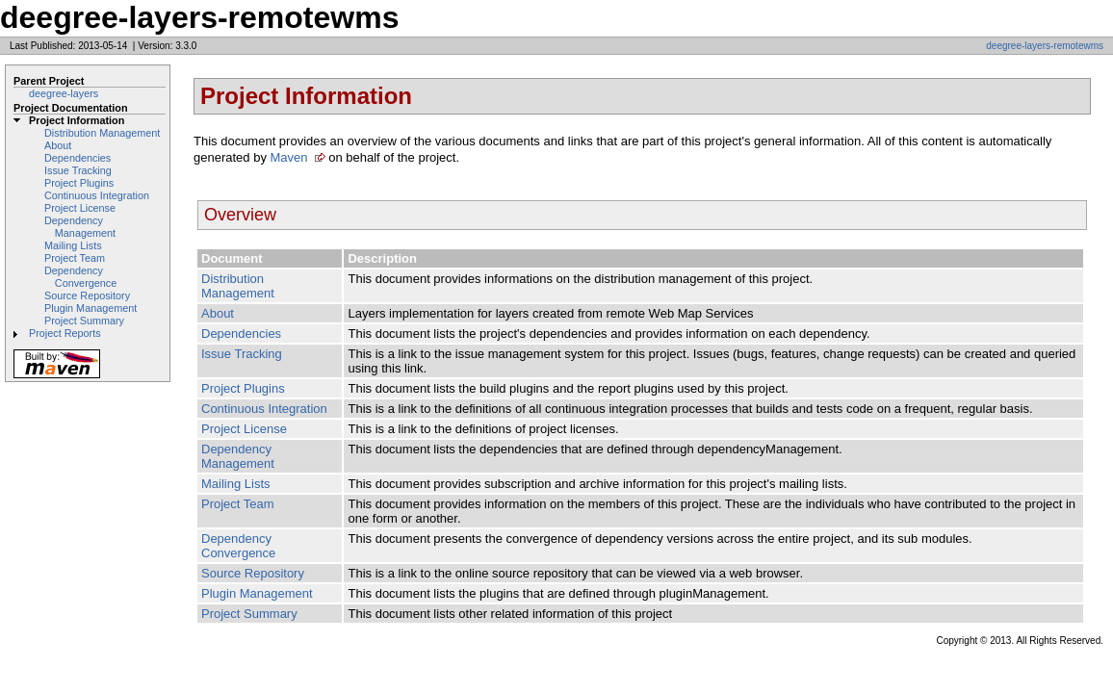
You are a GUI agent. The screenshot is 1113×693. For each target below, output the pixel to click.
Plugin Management (90, 308)
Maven (289, 157)
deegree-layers (63, 93)
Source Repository (87, 295)
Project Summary (84, 320)
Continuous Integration (96, 195)
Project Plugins (79, 183)
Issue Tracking (78, 170)
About (57, 145)
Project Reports (65, 333)
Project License (80, 208)
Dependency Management (80, 227)
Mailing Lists (73, 245)
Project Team (74, 258)
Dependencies (77, 158)
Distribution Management (102, 133)
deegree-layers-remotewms (1044, 45)
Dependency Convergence (80, 277)
